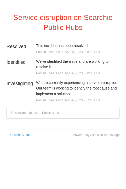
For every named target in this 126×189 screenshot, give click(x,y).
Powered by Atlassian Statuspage (96, 135)
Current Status (18, 135)
